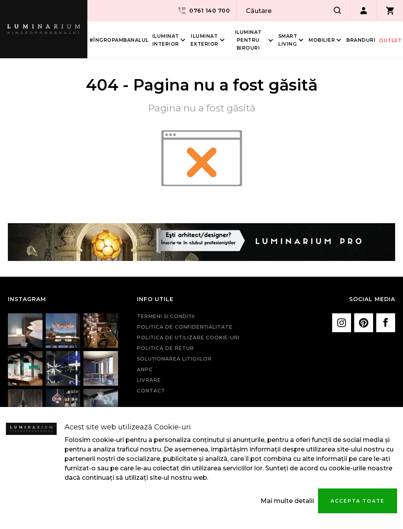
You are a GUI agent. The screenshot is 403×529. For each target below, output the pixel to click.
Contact (151, 391)
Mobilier (322, 40)
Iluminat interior (165, 40)
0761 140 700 (203, 10)
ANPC (145, 369)
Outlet (390, 40)
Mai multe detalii (287, 501)
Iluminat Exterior (204, 40)
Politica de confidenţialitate (185, 327)
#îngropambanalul (119, 40)
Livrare (149, 380)
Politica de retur (165, 348)
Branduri (360, 40)
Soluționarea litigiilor (174, 359)
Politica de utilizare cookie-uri (188, 337)
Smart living (288, 40)
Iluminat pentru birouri (248, 40)
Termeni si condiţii (166, 316)
